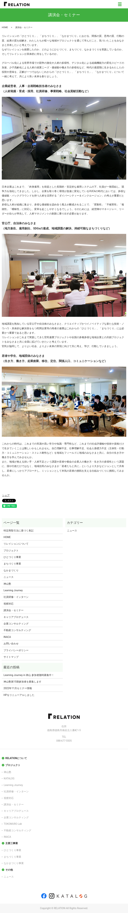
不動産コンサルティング (17, 630)
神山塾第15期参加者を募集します (22, 681)
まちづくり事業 (12, 563)
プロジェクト (11, 550)
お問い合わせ (11, 643)
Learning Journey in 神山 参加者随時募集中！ (29, 675)
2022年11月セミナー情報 (18, 688)
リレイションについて (16, 543)
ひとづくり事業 (12, 557)
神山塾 (7, 583)
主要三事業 (11, 843)
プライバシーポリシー (16, 650)
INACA (7, 637)
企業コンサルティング (16, 623)
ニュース (9, 577)
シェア (6, 495)
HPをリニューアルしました (19, 695)
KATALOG (9, 778)
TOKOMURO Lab (13, 823)
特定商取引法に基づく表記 (19, 530)
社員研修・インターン (16, 596)
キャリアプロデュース (16, 617)
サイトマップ (11, 656)
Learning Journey (13, 590)
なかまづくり (11, 570)
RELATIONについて (16, 758)
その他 (9, 869)
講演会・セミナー (14, 610)
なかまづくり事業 (14, 863)
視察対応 (9, 603)
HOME (5, 27)
